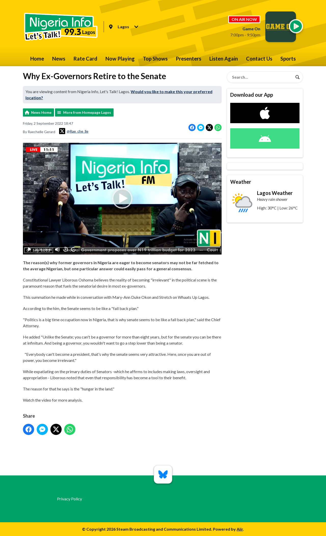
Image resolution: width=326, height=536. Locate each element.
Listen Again (223, 58)
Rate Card (85, 58)
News (58, 58)
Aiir (240, 529)
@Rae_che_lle (73, 131)
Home (37, 58)
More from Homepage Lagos (87, 112)
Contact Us (259, 58)
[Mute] (57, 249)
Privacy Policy (69, 498)
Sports (288, 58)
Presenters (188, 58)
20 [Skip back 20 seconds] (65, 249)
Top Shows (155, 58)
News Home (41, 112)
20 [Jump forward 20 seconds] (74, 249)
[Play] (29, 249)
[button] (122, 199)
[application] (122, 199)
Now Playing (120, 58)
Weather (240, 182)
